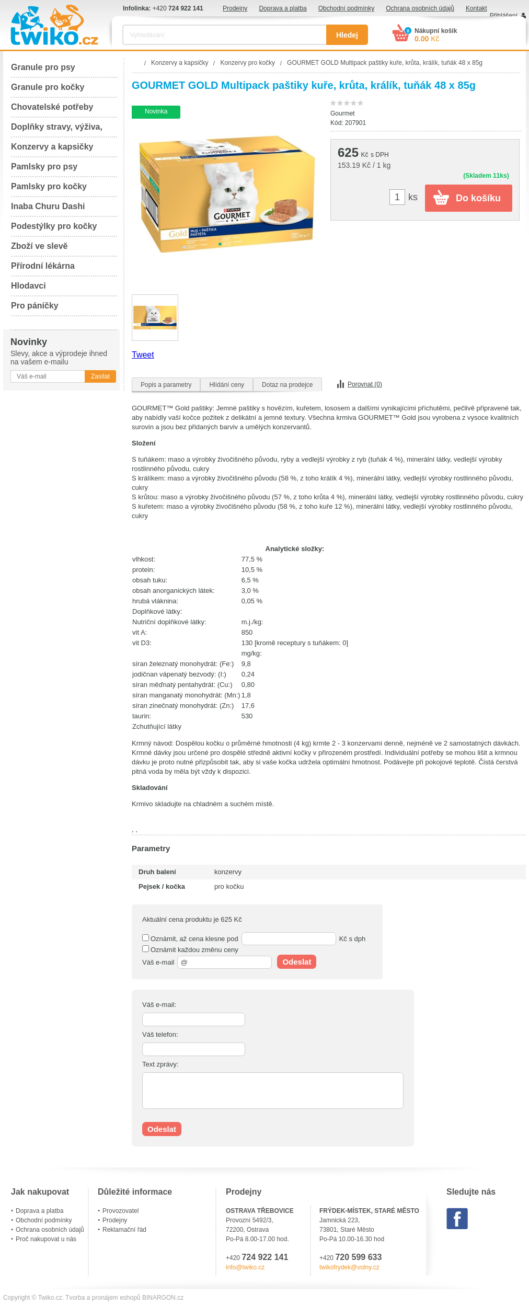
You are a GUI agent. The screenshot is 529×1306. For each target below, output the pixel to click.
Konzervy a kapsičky (52, 146)
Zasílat (100, 376)
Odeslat (296, 961)
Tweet (143, 354)
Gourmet (342, 113)
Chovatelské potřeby (52, 106)
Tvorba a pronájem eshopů (102, 1297)
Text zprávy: (160, 1064)
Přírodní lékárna (43, 265)
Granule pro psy (43, 67)
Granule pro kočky (48, 87)
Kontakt (476, 8)
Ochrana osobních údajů (420, 8)
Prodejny (235, 8)
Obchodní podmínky (346, 8)
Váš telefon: (160, 1034)
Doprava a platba (282, 8)
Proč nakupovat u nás (46, 1239)
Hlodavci (28, 285)
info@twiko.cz (245, 1267)
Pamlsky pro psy (44, 166)
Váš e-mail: (159, 1005)
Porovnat (365, 384)
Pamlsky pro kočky (49, 186)
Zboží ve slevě (39, 246)
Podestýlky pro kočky (54, 226)
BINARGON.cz (162, 1297)
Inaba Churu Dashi (48, 206)
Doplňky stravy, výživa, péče (56, 130)
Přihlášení (504, 15)
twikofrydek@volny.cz (349, 1267)
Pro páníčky (35, 305)
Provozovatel (120, 1211)
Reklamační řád (124, 1229)
